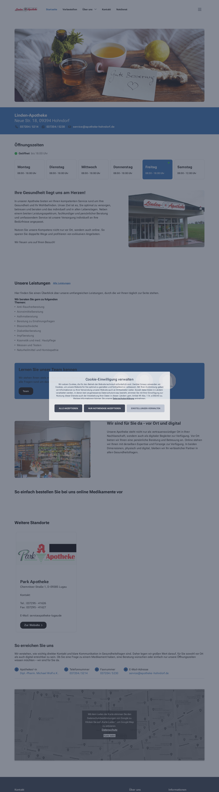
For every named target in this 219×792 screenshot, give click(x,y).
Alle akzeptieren (68, 408)
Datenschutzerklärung (123, 398)
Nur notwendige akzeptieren (104, 408)
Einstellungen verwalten (145, 408)
